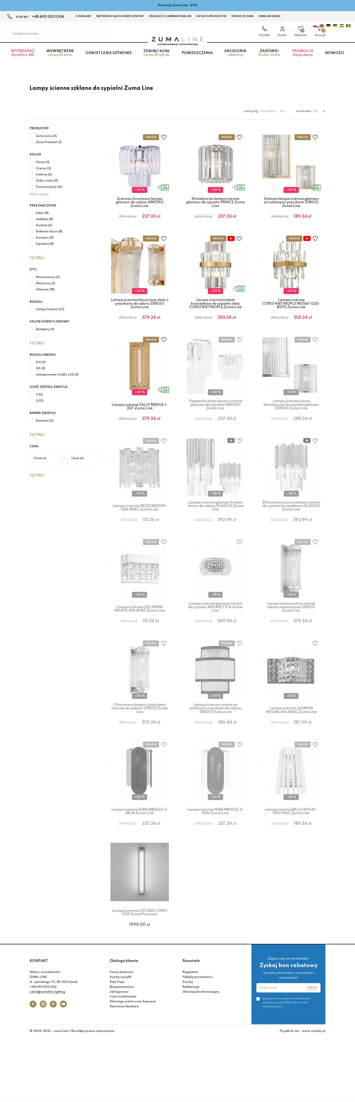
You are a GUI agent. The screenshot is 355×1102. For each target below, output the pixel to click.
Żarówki (269, 57)
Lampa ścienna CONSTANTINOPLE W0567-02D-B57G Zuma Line (291, 311)
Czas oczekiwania (123, 1060)
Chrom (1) (42, 162)
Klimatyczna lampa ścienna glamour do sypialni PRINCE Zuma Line (215, 202)
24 (315, 111)
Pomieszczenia (197, 57)
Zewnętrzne (156, 57)
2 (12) (39, 400)
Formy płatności (121, 1036)
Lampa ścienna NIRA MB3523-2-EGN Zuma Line (215, 859)
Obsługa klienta (124, 1024)
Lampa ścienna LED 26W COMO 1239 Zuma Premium (139, 968)
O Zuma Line (83, 16)
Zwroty (187, 1045)
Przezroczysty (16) (49, 187)
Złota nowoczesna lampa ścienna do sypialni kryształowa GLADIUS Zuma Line (291, 529)
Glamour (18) (45, 289)
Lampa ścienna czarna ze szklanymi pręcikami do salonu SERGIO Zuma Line (215, 748)
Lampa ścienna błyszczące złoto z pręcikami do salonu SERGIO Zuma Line (140, 311)
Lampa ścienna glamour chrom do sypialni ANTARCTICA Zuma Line (215, 639)
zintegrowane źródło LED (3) (57, 374)
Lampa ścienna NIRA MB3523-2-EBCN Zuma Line (139, 859)
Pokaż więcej (39, 194)
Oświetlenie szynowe (109, 57)
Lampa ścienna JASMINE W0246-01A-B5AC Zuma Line (291, 750)
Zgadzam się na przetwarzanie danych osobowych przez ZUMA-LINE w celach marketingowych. (286, 1066)
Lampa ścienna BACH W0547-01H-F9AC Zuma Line (291, 859)
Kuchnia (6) (44, 225)
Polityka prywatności (197, 1040)
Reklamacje (190, 1050)
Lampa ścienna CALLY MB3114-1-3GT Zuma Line (139, 422)
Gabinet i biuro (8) (49, 231)
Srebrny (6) (44, 174)
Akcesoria (235, 57)
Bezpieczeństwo (122, 1050)
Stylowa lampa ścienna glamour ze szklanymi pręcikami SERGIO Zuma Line (291, 202)
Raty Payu (117, 1045)
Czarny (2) (43, 168)
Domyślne (268, 111)
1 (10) (39, 394)
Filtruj (37, 258)
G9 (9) (40, 368)
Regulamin (190, 1036)
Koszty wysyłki (120, 1040)
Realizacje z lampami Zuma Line (170, 16)
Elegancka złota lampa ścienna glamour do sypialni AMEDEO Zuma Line (215, 420)
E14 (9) (41, 362)
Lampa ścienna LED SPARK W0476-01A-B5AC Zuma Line (139, 640)
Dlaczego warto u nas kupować (133, 1065)
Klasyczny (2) (45, 283)
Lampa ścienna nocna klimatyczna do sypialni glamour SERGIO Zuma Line (291, 420)
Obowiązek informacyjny (200, 1055)
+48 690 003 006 (48, 17)
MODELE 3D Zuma (242, 16)
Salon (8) (42, 213)
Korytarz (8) (44, 237)
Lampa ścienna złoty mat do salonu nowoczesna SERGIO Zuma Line (291, 639)
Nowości (334, 57)
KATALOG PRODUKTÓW (211, 16)
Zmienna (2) (44, 420)
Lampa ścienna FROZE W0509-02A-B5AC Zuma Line (140, 531)
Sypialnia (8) (45, 244)
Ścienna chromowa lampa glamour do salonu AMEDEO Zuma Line (140, 202)
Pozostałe (191, 1024)
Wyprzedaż (23, 57)
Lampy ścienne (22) (50, 309)
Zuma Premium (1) (49, 142)
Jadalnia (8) (44, 219)
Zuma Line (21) (46, 136)
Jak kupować (119, 1055)
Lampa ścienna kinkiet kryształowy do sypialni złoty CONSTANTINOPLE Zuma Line (215, 311)
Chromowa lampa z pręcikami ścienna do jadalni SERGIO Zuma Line (139, 748)
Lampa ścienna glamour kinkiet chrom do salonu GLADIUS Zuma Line (215, 529)
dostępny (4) (45, 329)
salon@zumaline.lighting (47, 1055)
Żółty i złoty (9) (47, 180)
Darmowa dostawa (124, 1070)
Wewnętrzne (60, 57)
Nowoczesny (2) (48, 277)
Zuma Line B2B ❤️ (269, 16)
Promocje (303, 57)
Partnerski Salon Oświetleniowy (120, 16)
